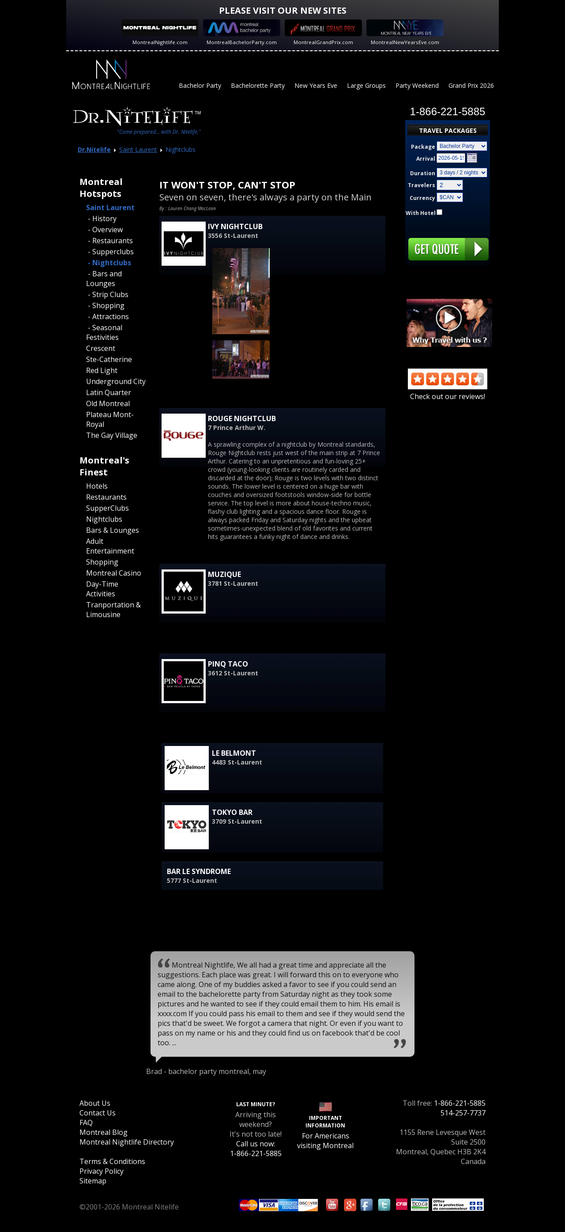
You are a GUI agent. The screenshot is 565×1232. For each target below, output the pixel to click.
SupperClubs (107, 508)
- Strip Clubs (107, 294)
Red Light (101, 370)
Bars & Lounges (112, 530)
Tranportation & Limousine (113, 609)
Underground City (116, 381)
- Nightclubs (108, 262)
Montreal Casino (113, 573)
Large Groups (366, 85)
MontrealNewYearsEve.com (405, 42)
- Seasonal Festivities (104, 332)
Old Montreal (108, 403)
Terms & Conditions (112, 1161)
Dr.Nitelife (94, 149)
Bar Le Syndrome (199, 871)
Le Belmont (234, 753)
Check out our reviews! (447, 391)
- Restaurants (109, 240)
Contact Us (97, 1113)
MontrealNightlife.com (160, 42)
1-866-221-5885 (460, 1103)
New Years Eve (315, 85)
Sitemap (92, 1181)
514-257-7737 (463, 1113)
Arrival (425, 158)
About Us (94, 1103)
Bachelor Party (200, 85)
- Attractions (107, 316)
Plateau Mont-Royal (110, 419)
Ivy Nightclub (235, 226)
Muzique (224, 574)
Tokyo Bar (232, 812)
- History (101, 218)
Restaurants (106, 497)
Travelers (421, 185)
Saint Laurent (138, 149)
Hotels (97, 486)
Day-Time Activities (102, 589)
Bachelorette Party (258, 85)
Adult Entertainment (110, 546)
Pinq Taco (228, 664)
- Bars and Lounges (104, 278)
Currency (422, 198)
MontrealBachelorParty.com (242, 42)
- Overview (104, 229)
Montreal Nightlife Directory (126, 1142)
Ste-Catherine (109, 359)
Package (423, 147)
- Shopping (105, 305)
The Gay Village (111, 435)
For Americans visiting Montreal (325, 1140)
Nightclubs (104, 519)
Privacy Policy (101, 1171)
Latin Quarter (108, 392)
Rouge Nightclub (242, 418)
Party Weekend (417, 85)
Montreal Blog (103, 1132)
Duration (422, 173)
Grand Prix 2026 (471, 85)
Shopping (102, 562)
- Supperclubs (110, 251)
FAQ (86, 1122)
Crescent (100, 348)
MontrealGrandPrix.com (323, 42)
